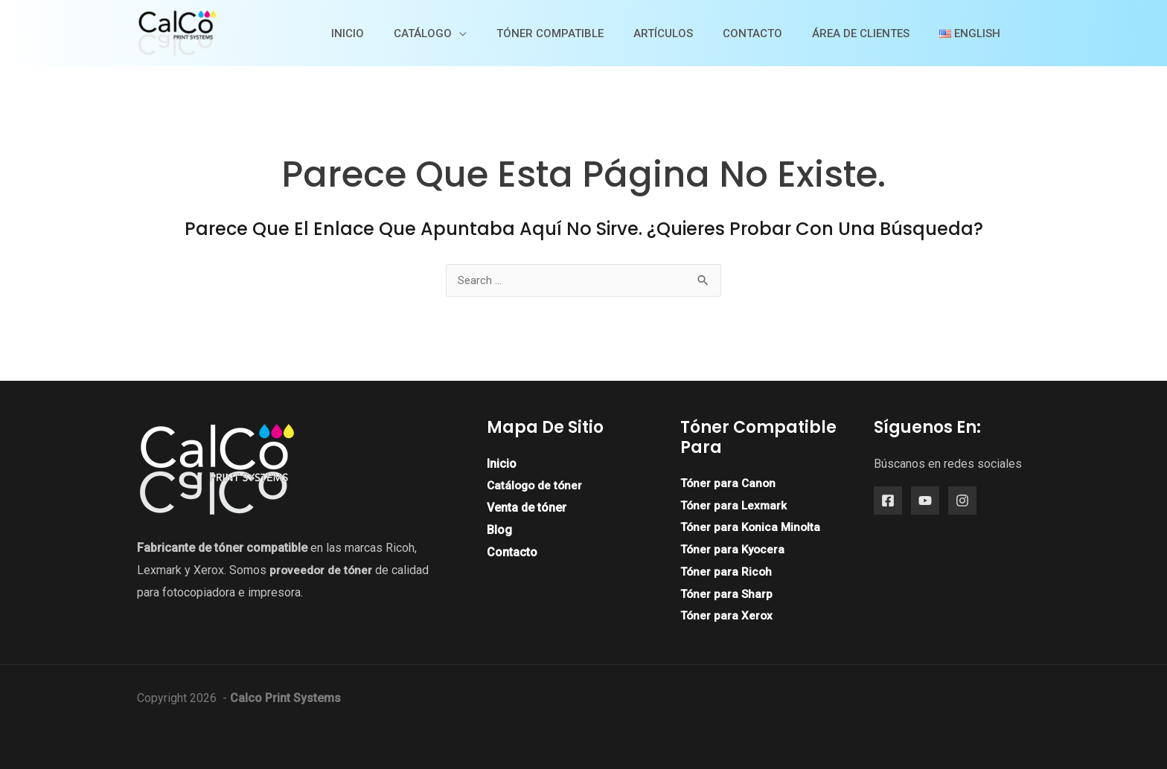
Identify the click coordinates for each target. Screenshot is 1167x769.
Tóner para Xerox (727, 615)
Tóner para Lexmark (735, 505)
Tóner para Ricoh (727, 571)
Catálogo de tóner (536, 486)
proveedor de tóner (321, 570)
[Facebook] (888, 501)
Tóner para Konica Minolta (752, 528)
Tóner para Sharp (727, 594)
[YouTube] (925, 501)
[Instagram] (962, 501)
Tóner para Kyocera (734, 549)
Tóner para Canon (729, 483)
